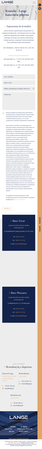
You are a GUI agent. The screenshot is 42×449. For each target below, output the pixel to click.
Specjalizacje (25, 429)
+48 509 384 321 (16, 403)
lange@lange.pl (8, 388)
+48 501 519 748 (20, 240)
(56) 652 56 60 (20, 237)
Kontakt (23, 431)
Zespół (8, 429)
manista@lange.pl (25, 384)
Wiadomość (18, 101)
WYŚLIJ (7, 208)
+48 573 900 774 (25, 381)
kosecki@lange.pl (16, 405)
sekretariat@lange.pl (21, 244)
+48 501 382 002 (8, 386)
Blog (11, 431)
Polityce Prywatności (19, 199)
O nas (24, 426)
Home (13, 426)
